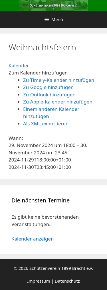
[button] (38, 72)
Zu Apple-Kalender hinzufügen (57, 101)
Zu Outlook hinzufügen (49, 94)
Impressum (38, 281)
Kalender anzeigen (32, 238)
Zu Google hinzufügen (48, 87)
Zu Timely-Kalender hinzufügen (58, 80)
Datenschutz (67, 281)
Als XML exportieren (45, 123)
